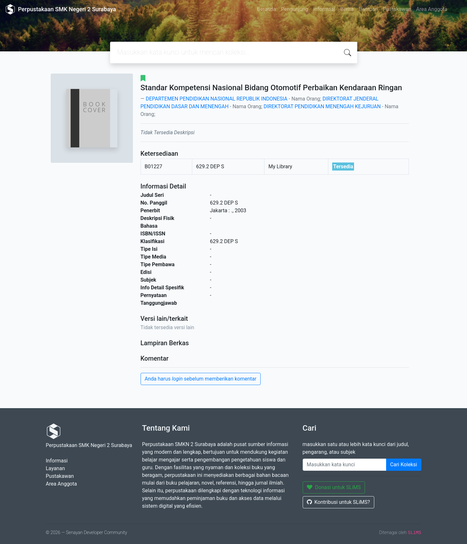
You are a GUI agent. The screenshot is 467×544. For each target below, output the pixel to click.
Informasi (324, 9)
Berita (347, 9)
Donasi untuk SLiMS (334, 487)
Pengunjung (294, 9)
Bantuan (368, 9)
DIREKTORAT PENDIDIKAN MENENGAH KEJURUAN (322, 106)
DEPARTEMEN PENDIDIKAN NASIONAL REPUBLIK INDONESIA (217, 99)
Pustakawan (397, 9)
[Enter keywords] (344, 465)
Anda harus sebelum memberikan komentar (200, 379)
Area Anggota (431, 9)
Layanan (55, 468)
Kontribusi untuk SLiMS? (338, 502)
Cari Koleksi (403, 464)
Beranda (266, 9)
